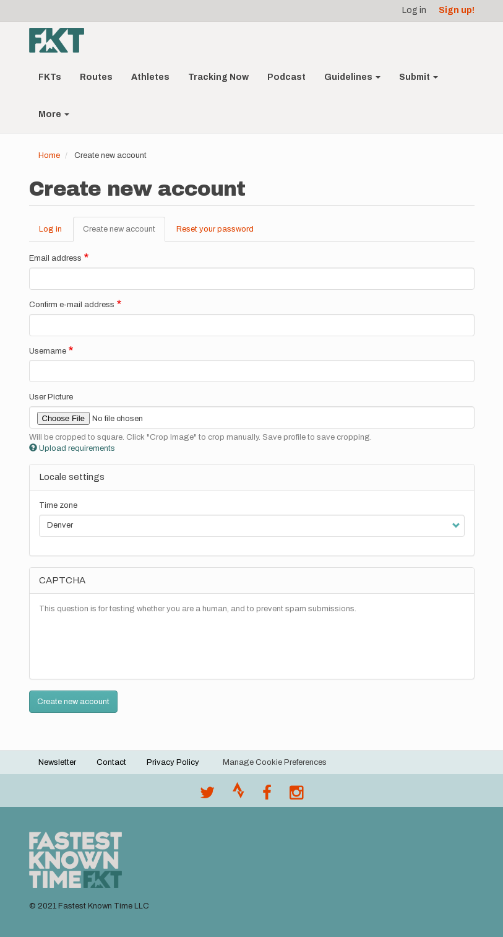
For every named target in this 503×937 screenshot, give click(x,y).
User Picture (51, 397)
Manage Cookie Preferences (275, 762)
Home (49, 155)
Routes (96, 77)
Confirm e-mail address (71, 304)
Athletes (150, 77)
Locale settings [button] (72, 477)
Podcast (286, 77)
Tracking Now (218, 77)
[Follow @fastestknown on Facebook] (267, 795)
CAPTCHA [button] (62, 580)
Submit (418, 77)
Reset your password (215, 229)
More (53, 114)
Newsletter (57, 762)
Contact (111, 762)
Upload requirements (72, 448)
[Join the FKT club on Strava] (238, 795)
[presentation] (133, 645)
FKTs (49, 77)
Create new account (124, 233)
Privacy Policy (173, 762)
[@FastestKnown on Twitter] (207, 795)
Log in (414, 10)
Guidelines (352, 77)
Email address (55, 258)
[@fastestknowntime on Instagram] (296, 795)
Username (47, 351)
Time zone (58, 505)
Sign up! (457, 10)
